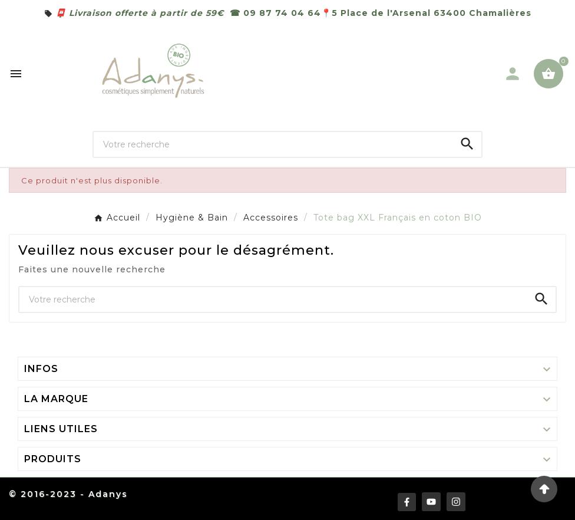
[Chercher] (273, 144)
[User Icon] (512, 73)
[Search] (467, 144)
